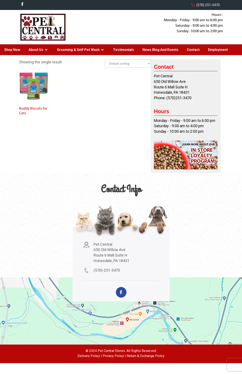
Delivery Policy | (89, 356)
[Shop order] (128, 63)
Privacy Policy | (114, 356)
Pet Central (53, 27)
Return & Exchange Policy (146, 356)
